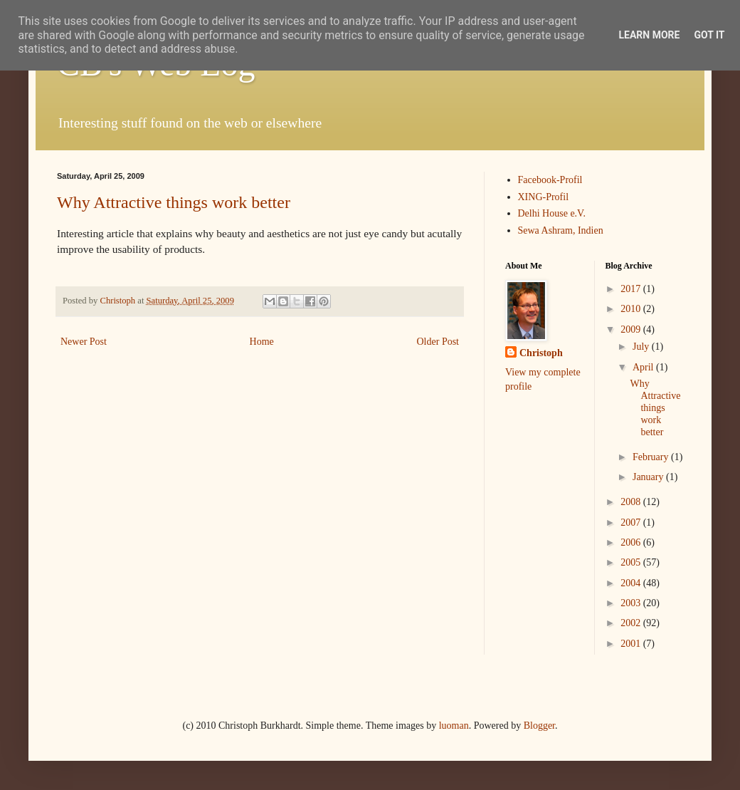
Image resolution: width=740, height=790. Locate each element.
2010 (631, 308)
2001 (631, 643)
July (642, 346)
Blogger (539, 725)
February (652, 457)
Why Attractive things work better (173, 202)
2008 (631, 502)
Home (262, 341)
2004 (631, 583)
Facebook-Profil (550, 180)
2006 (631, 542)
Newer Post (83, 341)
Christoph (541, 353)
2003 (631, 603)
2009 (631, 329)
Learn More (649, 35)
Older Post (438, 341)
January (649, 477)
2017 (631, 289)
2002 (631, 623)
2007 (631, 522)
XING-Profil (543, 197)
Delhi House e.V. (552, 213)
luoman (454, 725)
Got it (709, 35)
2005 (631, 562)
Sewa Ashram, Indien (560, 230)
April (644, 367)
